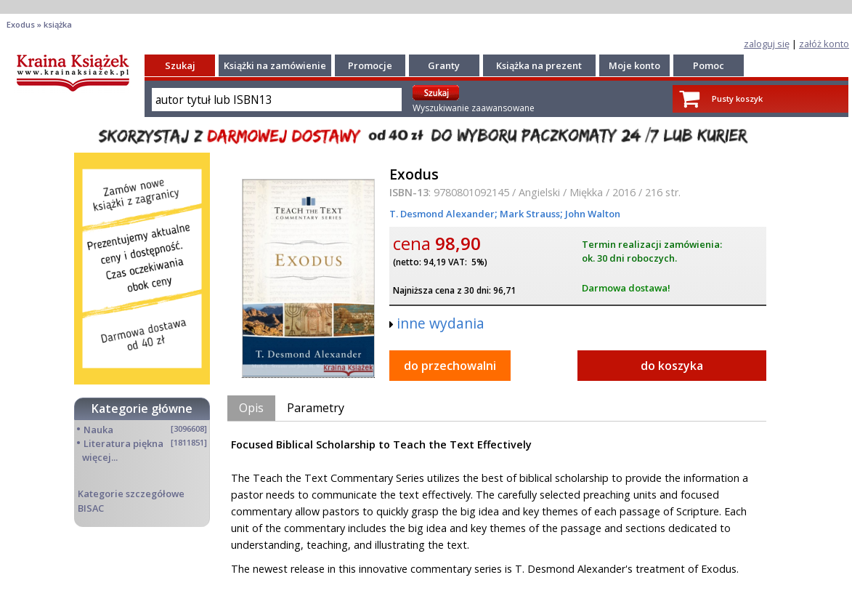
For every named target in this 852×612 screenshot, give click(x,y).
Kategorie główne (142, 408)
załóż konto (824, 43)
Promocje (370, 65)
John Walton (591, 213)
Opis (251, 408)
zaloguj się (767, 43)
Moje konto (634, 65)
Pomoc (708, 65)
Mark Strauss (529, 213)
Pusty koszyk (737, 98)
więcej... (100, 457)
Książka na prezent (539, 65)
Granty (444, 65)
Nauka (98, 429)
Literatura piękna (123, 443)
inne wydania (440, 323)
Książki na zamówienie (275, 65)
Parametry (315, 408)
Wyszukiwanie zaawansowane (474, 108)
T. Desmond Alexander (442, 213)
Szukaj (180, 65)
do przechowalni (450, 366)
